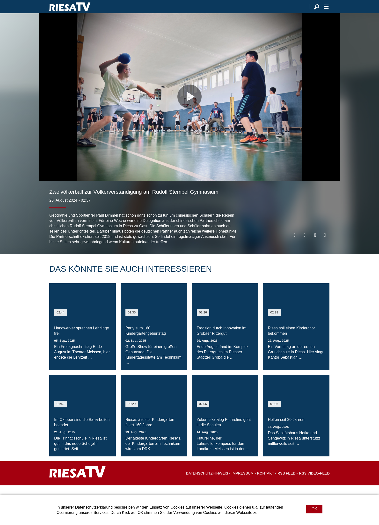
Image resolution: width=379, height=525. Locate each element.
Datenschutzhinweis (207, 483)
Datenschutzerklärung (94, 507)
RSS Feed (286, 483)
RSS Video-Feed (314, 483)
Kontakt (265, 483)
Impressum (243, 483)
